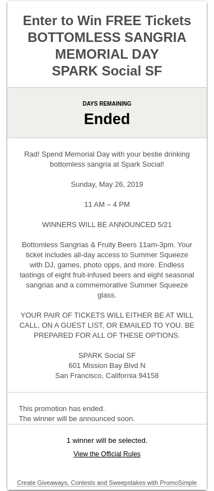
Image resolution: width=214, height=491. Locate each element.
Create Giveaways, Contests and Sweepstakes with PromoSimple (107, 482)
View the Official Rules (107, 454)
